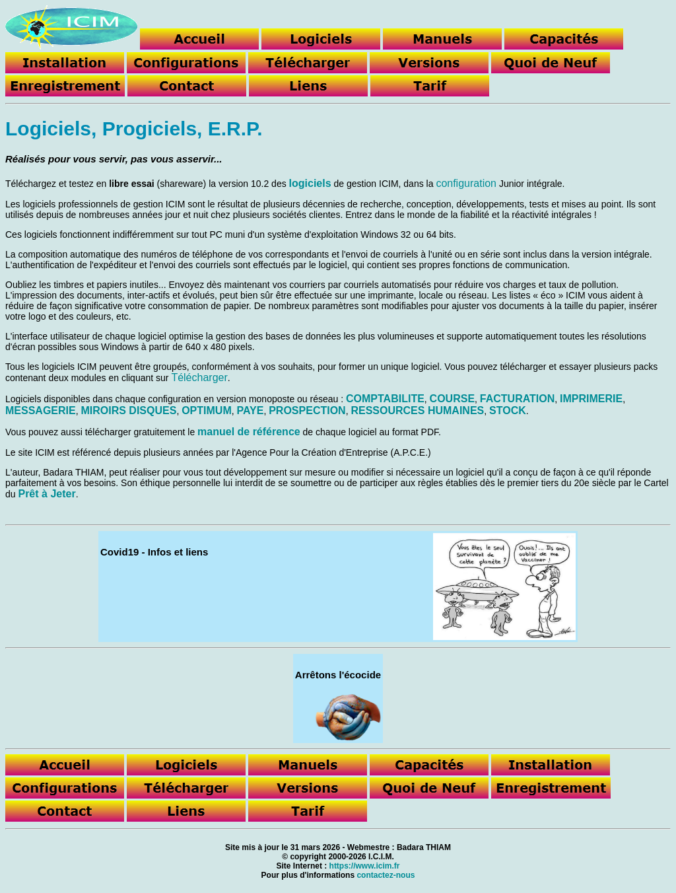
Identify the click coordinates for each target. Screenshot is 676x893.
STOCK (507, 410)
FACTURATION (517, 398)
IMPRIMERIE (591, 398)
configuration (466, 183)
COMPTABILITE (385, 398)
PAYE (249, 410)
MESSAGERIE (40, 410)
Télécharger (199, 377)
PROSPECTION (307, 410)
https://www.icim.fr (364, 866)
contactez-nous (385, 875)
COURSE (452, 398)
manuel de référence (248, 431)
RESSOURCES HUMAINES (417, 410)
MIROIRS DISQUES (128, 410)
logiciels (310, 183)
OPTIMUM (207, 410)
